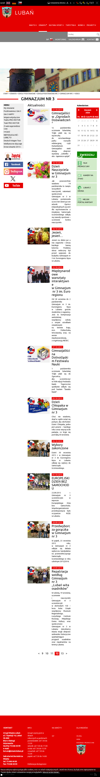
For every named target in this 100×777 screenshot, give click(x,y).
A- (74, 3)
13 (62, 653)
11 (52, 653)
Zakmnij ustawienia (97, 3)
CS (20, 3)
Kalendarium (75, 39)
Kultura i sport (55, 25)
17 (79, 136)
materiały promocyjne (85, 742)
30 (97, 140)
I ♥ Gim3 (7, 132)
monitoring (60, 39)
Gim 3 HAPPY (9, 114)
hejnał (79, 736)
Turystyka (70, 25)
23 (97, 136)
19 (85, 136)
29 (93, 140)
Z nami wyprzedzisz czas (12, 127)
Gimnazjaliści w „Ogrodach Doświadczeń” (61, 118)
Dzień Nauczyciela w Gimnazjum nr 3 (61, 171)
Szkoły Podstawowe (26, 93)
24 (79, 140)
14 (91, 131)
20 (88, 136)
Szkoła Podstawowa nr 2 (47, 93)
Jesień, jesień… (57, 234)
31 (79, 145)
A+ (67, 3)
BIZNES (80, 25)
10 (46, 653)
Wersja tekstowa (91, 3)
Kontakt (91, 39)
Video (77, 93)
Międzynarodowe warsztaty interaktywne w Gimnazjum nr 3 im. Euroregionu (61, 283)
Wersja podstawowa (77, 3)
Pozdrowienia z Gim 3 (12, 111)
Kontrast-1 (84, 3)
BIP (47, 39)
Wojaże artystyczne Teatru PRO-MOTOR (12, 118)
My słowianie (9, 108)
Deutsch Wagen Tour (12, 141)
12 (57, 653)
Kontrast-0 (80, 3)
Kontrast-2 (87, 3)
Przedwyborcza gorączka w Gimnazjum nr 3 (61, 531)
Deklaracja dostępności (37, 764)
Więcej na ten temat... (51, 772)
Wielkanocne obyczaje (13, 144)
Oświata (42, 25)
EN (8, 3)
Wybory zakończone (60, 446)
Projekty (91, 25)
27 (88, 140)
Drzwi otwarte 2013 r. (12, 147)
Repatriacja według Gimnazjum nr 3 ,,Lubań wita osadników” (61, 580)
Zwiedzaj (85, 155)
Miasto (32, 25)
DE (14, 3)
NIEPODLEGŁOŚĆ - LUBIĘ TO (11, 136)
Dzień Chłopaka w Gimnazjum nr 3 (60, 407)
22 (93, 136)
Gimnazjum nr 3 (66, 93)
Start (5, 93)
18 (82, 136)
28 (91, 140)
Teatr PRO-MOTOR (11, 123)
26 (85, 140)
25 (82, 140)
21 (91, 136)
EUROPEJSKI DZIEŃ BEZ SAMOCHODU (60, 483)
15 (93, 131)
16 (97, 131)
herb (78, 739)
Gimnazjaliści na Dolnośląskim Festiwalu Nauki (61, 357)
